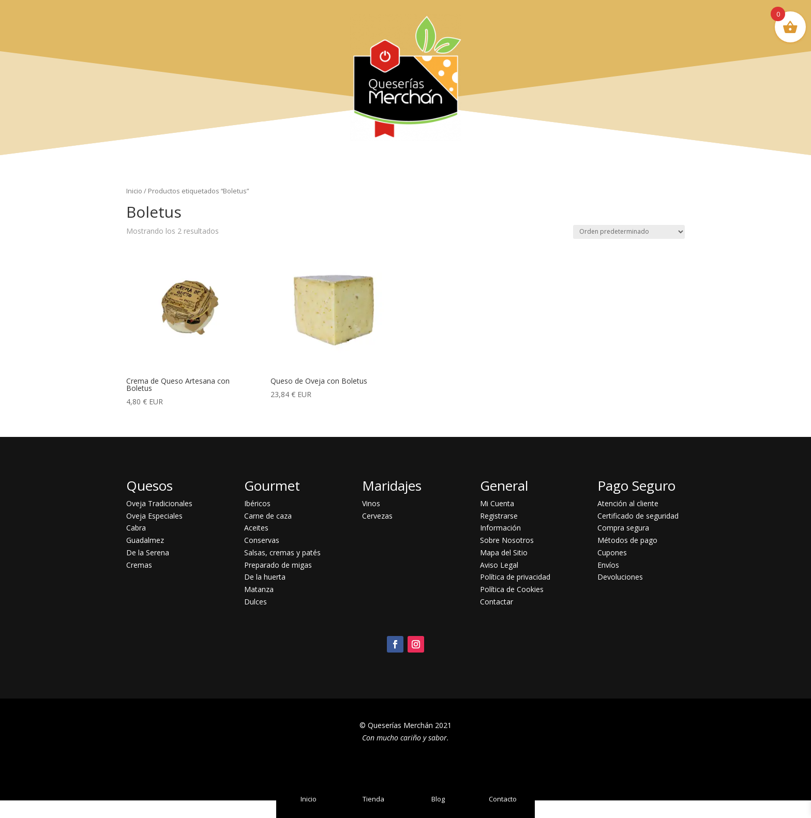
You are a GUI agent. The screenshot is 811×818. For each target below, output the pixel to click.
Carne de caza (268, 516)
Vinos (371, 503)
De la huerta (265, 577)
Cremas (139, 565)
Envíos (608, 565)
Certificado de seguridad (638, 516)
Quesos (149, 485)
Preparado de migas (278, 565)
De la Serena (147, 552)
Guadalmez (145, 540)
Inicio (134, 190)
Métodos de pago (627, 540)
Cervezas (377, 516)
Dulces (255, 602)
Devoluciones (620, 577)
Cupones (612, 552)
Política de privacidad (515, 577)
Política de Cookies (512, 589)
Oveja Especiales (154, 516)
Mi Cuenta (497, 503)
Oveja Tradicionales (159, 503)
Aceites (256, 528)
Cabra (136, 528)
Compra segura (623, 528)
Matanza (259, 589)
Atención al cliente (627, 503)
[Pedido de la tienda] (629, 232)
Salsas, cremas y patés (282, 552)
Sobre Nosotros (507, 540)
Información (500, 528)
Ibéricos (257, 503)
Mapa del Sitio (504, 552)
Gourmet (272, 485)
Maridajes (392, 485)
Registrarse (499, 516)
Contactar (496, 602)
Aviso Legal (499, 565)
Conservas (261, 540)
